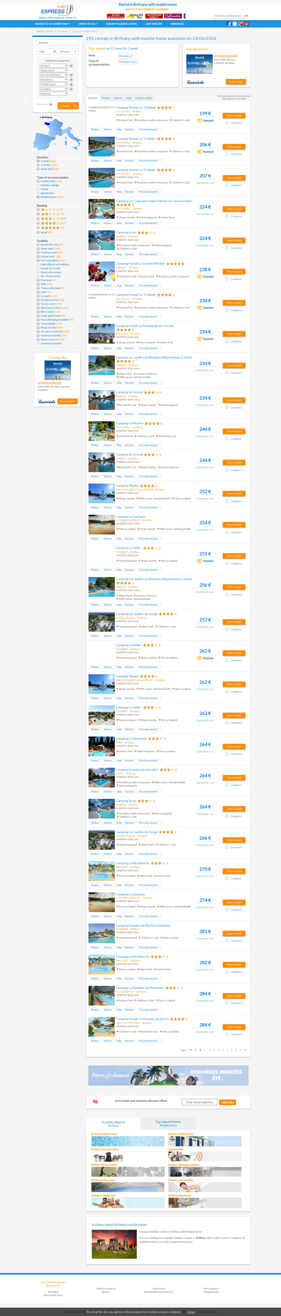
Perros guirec (211, 1288)
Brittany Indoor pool (103, 1180)
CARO (119, 773)
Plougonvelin (211, 1291)
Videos (118, 98)
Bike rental (47, 311)
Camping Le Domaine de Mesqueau (140, 988)
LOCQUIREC (123, 208)
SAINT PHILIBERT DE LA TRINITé (134, 489)
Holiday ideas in (113, 1124)
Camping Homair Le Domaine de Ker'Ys (142, 1019)
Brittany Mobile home (181, 1134)
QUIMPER (122, 929)
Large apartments (51, 315)
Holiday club (48, 181)
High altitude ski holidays (55, 264)
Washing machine (51, 307)
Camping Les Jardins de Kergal (137, 614)
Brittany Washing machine (183, 1164)
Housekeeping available (54, 319)
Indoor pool (47, 256)
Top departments (168, 1123)
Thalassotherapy (50, 288)
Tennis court (48, 303)
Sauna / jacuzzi (49, 339)
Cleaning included (51, 343)
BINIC (119, 742)
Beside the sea (49, 244)
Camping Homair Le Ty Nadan (136, 107)
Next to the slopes (51, 272)
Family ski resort (50, 268)
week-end (46, 168)
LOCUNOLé (123, 111)
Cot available (48, 323)
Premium (46, 280)
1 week (45, 161)
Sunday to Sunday (51, 335)
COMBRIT (122, 552)
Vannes (106, 1291)
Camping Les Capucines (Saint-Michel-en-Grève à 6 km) (154, 201)
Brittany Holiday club (103, 1195)
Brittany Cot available (180, 1180)
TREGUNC (122, 333)
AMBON (121, 236)
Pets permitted (49, 260)
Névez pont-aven (53, 1295)
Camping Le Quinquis (130, 516)
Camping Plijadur (127, 485)
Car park (45, 296)
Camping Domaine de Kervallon (137, 769)
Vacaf (44, 232)
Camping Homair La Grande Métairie (140, 263)
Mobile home (48, 197)
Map (128, 98)
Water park (47, 248)
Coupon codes (143, 98)
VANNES (121, 365)
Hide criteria (42, 104)
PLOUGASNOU (125, 991)
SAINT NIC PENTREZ (128, 1022)
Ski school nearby (51, 276)
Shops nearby (48, 327)
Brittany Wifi (175, 1149)
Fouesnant (159, 1288)
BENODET (122, 867)
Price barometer (148, 129)
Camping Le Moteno (130, 423)
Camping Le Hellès (129, 548)
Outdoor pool (48, 252)
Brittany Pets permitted (105, 1149)
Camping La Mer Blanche (133, 863)
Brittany (63, 31)
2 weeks (45, 165)
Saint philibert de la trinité (158, 1291)
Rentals (93, 98)
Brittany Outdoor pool (104, 1134)
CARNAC (121, 267)
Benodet (53, 1291)
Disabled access (50, 299)
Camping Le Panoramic (131, 738)
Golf (43, 292)
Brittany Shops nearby (104, 1164)
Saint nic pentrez (105, 1288)
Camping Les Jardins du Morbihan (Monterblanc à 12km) (154, 357)
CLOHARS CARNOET (128, 520)
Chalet (44, 189)
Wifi (43, 284)
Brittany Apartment (179, 1195)
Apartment (47, 193)
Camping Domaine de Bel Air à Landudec (143, 925)
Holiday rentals (45, 31)
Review (129, 129)
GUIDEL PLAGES (125, 617)
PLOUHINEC (123, 427)
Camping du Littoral (129, 392)
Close (191, 1312)
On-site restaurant (52, 331)
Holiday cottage (50, 185)
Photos (106, 98)
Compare (64, 105)
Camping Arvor (126, 232)
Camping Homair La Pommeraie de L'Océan (145, 326)
